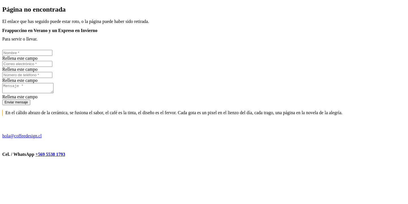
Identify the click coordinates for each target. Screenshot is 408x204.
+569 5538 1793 (50, 156)
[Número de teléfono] (27, 75)
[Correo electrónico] (27, 64)
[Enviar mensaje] (16, 104)
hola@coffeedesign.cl (22, 137)
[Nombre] (27, 53)
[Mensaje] (30, 89)
